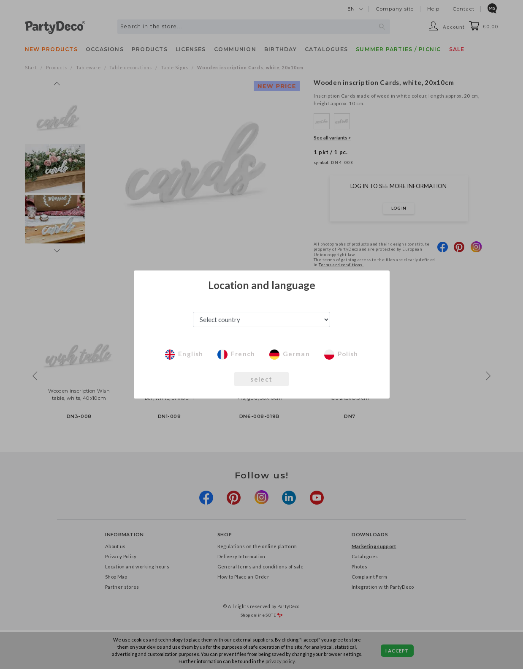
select (261, 379)
